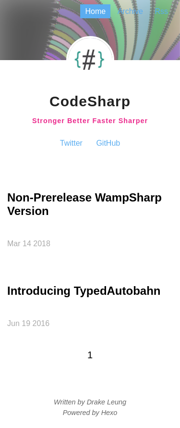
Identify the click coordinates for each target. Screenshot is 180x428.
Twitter (71, 143)
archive (130, 11)
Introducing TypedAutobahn (84, 290)
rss (161, 11)
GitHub (108, 143)
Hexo (109, 412)
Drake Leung (106, 402)
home (95, 11)
